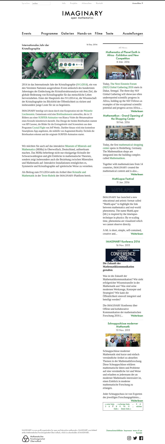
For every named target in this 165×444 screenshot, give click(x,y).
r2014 (82, 84)
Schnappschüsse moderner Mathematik (123, 325)
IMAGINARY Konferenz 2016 (123, 241)
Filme (99, 33)
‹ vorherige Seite (123, 404)
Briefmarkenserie (64, 114)
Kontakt (99, 3)
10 (124, 406)
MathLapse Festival (123, 178)
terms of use (137, 430)
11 (129, 406)
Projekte (73, 3)
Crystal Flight (38, 127)
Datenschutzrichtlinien (114, 430)
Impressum (128, 430)
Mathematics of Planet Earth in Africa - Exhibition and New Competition (123, 55)
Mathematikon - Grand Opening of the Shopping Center (123, 117)
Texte (109, 33)
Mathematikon (117, 158)
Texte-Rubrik (48, 175)
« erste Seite (109, 404)
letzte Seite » (126, 409)
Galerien (67, 33)
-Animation (48, 117)
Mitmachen (87, 3)
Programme (49, 33)
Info (64, 3)
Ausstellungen (133, 33)
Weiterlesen (137, 111)
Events (26, 33)
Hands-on (84, 33)
